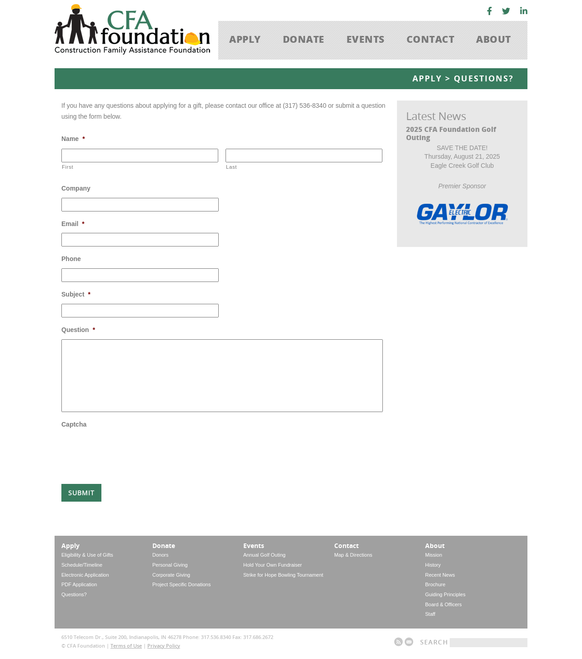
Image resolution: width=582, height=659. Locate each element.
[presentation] (130, 451)
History (433, 565)
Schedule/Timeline (81, 565)
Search (434, 642)
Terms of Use (126, 645)
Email (73, 223)
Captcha (73, 424)
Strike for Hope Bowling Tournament (283, 575)
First (67, 167)
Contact (430, 39)
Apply (245, 39)
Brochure (435, 584)
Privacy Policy (163, 645)
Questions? (74, 594)
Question (78, 329)
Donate (304, 39)
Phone (71, 258)
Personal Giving (170, 565)
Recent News (440, 575)
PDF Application (79, 584)
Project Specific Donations (181, 584)
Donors (160, 555)
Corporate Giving (171, 575)
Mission (433, 555)
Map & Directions (353, 555)
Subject (75, 294)
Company (75, 188)
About (493, 39)
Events (365, 39)
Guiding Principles (445, 594)
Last (231, 167)
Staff (430, 614)
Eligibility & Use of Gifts (87, 555)
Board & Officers (443, 604)
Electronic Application (85, 575)
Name (73, 138)
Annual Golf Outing (264, 555)
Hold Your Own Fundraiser (272, 565)
